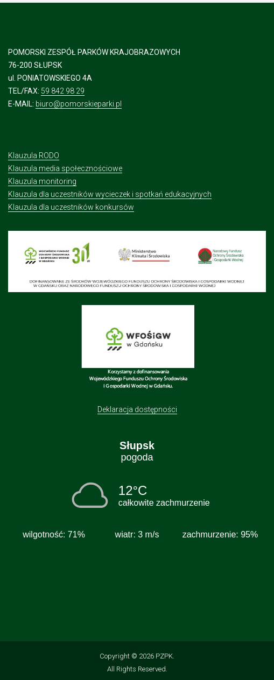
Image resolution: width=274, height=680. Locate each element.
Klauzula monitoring (42, 181)
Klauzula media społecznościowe (65, 168)
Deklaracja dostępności (137, 409)
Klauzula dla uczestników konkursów (71, 207)
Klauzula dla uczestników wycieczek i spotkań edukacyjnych (110, 194)
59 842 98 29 (63, 91)
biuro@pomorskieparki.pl (79, 104)
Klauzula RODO (33, 155)
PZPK (164, 656)
